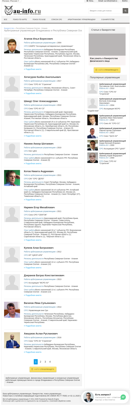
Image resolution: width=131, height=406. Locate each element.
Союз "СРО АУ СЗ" (36, 108)
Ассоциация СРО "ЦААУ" (114, 149)
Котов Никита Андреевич (39, 171)
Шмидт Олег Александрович (41, 101)
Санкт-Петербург (51, 182)
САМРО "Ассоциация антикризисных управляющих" (50, 46)
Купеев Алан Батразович (38, 247)
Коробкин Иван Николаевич (111, 118)
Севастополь (64, 220)
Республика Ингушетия (52, 318)
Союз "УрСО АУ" (111, 136)
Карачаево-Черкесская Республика (39, 54)
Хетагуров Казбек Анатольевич (42, 77)
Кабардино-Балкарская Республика (59, 49)
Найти (42, 369)
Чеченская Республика (34, 56)
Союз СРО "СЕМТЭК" (37, 215)
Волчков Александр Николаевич (107, 102)
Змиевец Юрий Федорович (110, 156)
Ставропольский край (68, 52)
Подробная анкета (32, 69)
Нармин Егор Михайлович (39, 207)
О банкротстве (108, 19)
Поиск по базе (39, 19)
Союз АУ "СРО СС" (112, 123)
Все (5, 19)
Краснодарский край (53, 56)
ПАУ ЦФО (32, 151)
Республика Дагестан (62, 316)
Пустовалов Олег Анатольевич (112, 86)
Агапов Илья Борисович (38, 38)
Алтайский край (30, 186)
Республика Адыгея (63, 54)
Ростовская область (32, 58)
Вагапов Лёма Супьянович (40, 303)
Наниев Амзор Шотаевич (38, 143)
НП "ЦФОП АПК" (35, 255)
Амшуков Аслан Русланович (41, 333)
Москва (76, 54)
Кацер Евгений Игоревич (110, 143)
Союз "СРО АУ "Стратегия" (40, 84)
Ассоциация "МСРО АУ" (38, 283)
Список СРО (56, 19)
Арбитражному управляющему (82, 19)
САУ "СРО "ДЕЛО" (36, 179)
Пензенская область (71, 56)
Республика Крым (70, 218)
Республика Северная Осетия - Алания (41, 52)
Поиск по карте (20, 19)
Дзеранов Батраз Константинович (44, 275)
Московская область (60, 88)
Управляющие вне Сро (38, 310)
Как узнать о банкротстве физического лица (107, 44)
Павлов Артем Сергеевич (110, 130)
